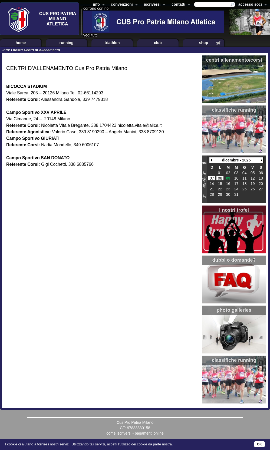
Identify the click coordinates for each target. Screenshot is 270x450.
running (66, 43)
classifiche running (234, 110)
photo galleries (234, 310)
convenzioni (123, 5)
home (21, 43)
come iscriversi (118, 433)
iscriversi (154, 5)
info (98, 5)
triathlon (112, 43)
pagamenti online (149, 433)
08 (220, 178)
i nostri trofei (234, 210)
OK (259, 444)
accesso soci (251, 5)
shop (203, 43)
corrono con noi (96, 8)
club (158, 43)
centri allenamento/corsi (234, 60)
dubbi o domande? (234, 260)
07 (212, 178)
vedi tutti (90, 35)
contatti (179, 5)
